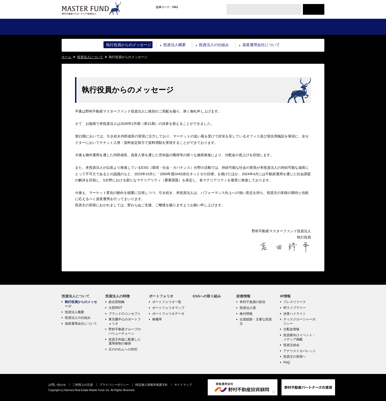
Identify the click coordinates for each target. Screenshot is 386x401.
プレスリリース (294, 302)
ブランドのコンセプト (125, 314)
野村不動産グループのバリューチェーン (125, 331)
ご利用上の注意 (82, 384)
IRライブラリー (294, 308)
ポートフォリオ (171, 27)
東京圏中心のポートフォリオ (125, 321)
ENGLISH (313, 9)
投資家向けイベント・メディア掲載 (299, 337)
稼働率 (157, 319)
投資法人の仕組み (214, 45)
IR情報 (302, 27)
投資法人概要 (174, 45)
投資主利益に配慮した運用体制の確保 (125, 342)
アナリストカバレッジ (299, 351)
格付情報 (246, 314)
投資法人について (83, 27)
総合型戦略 (117, 302)
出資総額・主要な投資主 (256, 321)
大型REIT (115, 308)
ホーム (66, 57)
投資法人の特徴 (127, 27)
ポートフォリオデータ (168, 314)
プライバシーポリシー (114, 384)
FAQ (286, 362)
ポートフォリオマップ (168, 308)
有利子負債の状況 (252, 302)
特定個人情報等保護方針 (151, 384)
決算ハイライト (294, 314)
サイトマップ (183, 384)
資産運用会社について (261, 45)
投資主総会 (291, 345)
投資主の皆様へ (294, 356)
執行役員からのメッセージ (128, 45)
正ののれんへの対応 (123, 349)
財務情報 (258, 27)
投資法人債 (248, 308)
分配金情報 (291, 329)
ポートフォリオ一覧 (166, 302)
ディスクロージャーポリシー (299, 321)
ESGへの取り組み (214, 27)
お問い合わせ (57, 384)
